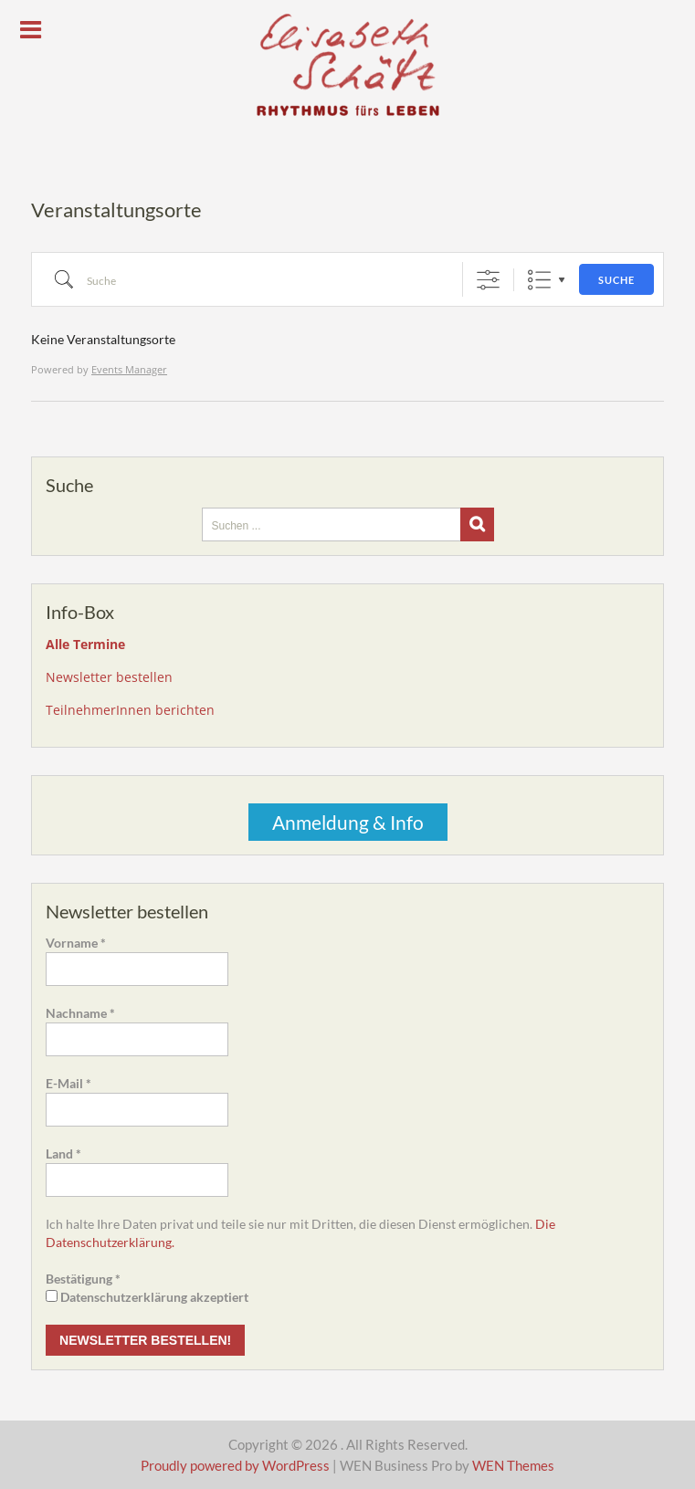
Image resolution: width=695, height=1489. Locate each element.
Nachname (80, 1013)
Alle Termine (85, 644)
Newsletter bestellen (109, 677)
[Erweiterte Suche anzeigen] (488, 279)
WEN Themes (513, 1465)
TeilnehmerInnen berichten (130, 709)
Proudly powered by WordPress (235, 1465)
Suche (616, 280)
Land (63, 1153)
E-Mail (68, 1083)
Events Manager (129, 369)
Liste (539, 279)
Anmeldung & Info (348, 822)
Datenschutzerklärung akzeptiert (147, 1297)
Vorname (76, 942)
